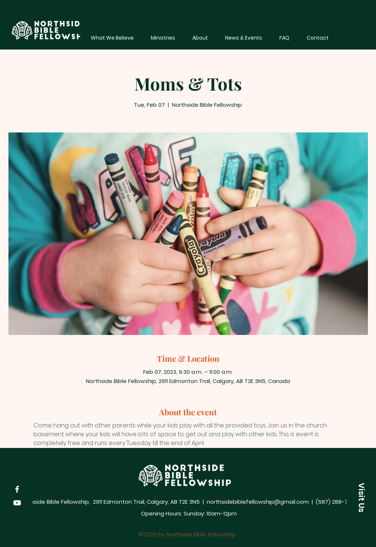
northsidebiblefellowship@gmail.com (258, 502)
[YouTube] (17, 502)
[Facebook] (17, 489)
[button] (361, 497)
